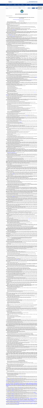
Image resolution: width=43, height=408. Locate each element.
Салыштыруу (33, 8)
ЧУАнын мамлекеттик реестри (10, 4)
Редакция (19, 7)
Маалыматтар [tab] (10, 8)
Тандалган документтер (22, 4)
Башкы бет (7, 6)
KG (35, 4)
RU (36, 4)
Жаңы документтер (19, 4)
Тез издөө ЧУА (6, 4)
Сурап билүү (26, 4)
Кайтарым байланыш (15, 4)
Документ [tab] (7, 8)
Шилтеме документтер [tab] (15, 8)
